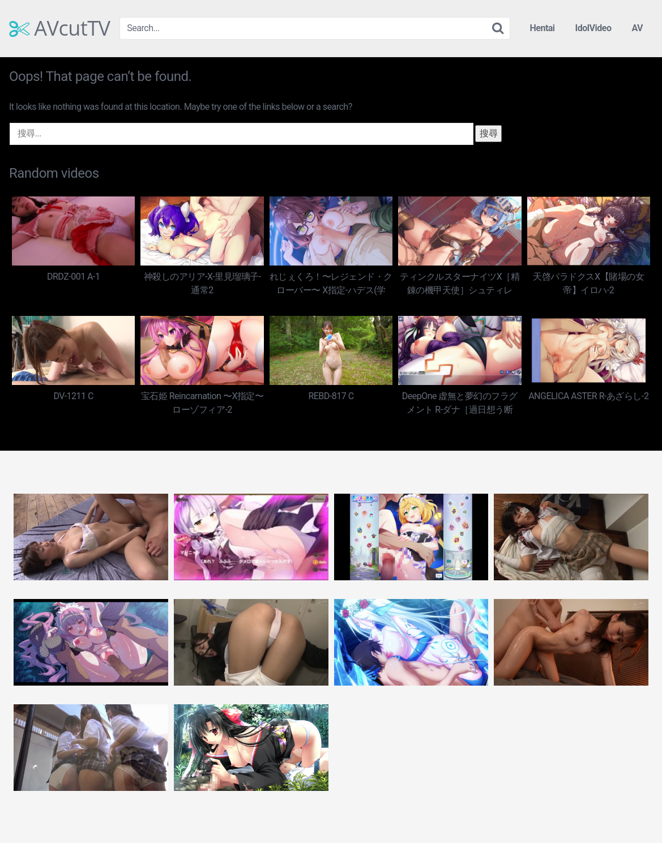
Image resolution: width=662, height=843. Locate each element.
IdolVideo (593, 28)
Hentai (541, 28)
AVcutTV (59, 28)
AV (637, 28)
